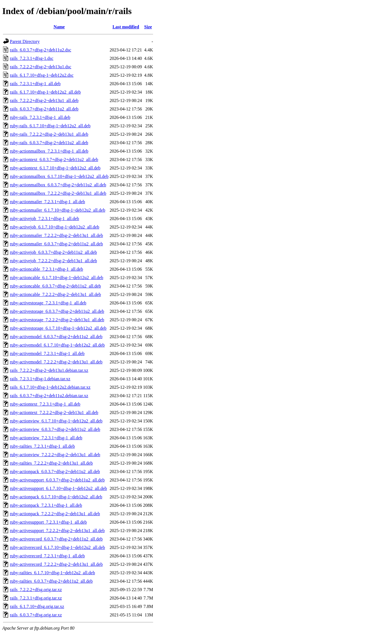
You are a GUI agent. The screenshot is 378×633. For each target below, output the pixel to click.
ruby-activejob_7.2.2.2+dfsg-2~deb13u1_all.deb (53, 260)
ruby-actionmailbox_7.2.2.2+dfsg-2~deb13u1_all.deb (58, 193)
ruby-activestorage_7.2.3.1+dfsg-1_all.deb (48, 302)
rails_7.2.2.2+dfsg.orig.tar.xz (36, 589)
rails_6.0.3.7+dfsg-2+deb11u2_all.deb (44, 109)
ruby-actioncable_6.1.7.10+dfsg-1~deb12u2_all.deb (56, 277)
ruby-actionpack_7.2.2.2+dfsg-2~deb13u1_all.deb (55, 513)
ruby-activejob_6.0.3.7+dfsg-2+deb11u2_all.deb (53, 252)
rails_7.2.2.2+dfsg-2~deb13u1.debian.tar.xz (49, 370)
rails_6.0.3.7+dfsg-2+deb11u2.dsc (40, 50)
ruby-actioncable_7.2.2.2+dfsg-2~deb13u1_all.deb (55, 294)
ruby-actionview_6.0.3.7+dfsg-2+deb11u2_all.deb (55, 429)
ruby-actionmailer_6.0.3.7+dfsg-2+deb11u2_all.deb (56, 243)
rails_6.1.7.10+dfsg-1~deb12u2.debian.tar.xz (50, 387)
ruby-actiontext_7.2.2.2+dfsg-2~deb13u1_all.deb (54, 412)
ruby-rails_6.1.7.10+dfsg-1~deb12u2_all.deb (50, 125)
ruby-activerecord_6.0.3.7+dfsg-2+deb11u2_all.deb (56, 539)
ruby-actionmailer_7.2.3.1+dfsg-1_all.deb (47, 201)
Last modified (125, 26)
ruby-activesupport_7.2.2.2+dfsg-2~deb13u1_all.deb (57, 530)
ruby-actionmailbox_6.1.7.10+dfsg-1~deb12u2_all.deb (59, 176)
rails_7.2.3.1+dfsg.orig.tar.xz (36, 598)
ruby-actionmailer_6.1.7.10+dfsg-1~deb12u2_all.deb (57, 210)
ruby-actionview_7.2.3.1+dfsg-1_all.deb (46, 437)
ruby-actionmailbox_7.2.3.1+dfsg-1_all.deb (49, 151)
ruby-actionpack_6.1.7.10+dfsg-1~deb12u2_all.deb (56, 496)
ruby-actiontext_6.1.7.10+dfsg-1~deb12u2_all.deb (55, 168)
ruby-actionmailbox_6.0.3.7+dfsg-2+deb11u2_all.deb (58, 184)
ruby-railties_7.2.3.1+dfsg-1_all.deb (42, 446)
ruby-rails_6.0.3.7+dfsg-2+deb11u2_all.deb (49, 142)
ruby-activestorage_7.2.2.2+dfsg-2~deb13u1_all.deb (57, 319)
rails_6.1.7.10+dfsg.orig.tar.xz (37, 606)
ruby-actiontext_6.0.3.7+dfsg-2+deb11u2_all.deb (54, 159)
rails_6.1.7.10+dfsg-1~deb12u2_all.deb (45, 92)
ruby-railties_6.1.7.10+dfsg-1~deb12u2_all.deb (52, 572)
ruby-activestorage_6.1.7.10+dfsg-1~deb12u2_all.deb (58, 328)
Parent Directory (25, 41)
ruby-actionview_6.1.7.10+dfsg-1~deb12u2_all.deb (56, 421)
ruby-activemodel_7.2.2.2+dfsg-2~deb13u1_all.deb (56, 362)
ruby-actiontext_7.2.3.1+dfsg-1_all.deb (45, 404)
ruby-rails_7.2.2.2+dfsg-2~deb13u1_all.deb (49, 134)
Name (59, 26)
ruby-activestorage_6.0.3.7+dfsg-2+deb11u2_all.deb (57, 311)
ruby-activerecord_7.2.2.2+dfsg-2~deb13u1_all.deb (56, 564)
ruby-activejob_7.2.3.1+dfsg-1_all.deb (44, 218)
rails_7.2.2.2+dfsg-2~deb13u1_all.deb (44, 100)
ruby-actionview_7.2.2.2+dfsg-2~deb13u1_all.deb (55, 454)
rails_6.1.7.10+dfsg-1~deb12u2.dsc (42, 75)
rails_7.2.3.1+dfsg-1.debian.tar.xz (40, 378)
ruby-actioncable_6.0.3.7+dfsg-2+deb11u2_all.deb (55, 286)
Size (148, 26)
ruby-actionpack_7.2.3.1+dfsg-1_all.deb (46, 505)
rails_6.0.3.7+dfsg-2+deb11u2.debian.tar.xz (49, 395)
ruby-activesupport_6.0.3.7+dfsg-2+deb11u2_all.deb (57, 480)
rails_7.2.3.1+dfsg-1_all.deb (35, 83)
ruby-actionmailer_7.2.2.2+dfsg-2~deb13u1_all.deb (56, 235)
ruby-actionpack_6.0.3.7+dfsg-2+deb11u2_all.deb (55, 471)
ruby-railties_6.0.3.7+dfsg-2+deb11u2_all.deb (51, 581)
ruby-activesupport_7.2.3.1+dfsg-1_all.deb (48, 522)
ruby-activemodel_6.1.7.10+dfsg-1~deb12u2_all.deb (57, 345)
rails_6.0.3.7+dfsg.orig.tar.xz (36, 614)
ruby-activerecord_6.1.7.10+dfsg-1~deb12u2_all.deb (57, 547)
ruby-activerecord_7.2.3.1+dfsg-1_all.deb (47, 555)
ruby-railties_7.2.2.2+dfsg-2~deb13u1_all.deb (51, 463)
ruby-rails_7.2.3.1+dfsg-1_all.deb (40, 117)
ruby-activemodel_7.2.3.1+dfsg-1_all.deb (47, 353)
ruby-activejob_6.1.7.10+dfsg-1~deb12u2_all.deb (54, 227)
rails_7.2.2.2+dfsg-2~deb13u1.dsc (40, 66)
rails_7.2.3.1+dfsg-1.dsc (31, 58)
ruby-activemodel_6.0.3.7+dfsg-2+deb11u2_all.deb (56, 336)
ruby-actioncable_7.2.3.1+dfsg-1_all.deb (46, 269)
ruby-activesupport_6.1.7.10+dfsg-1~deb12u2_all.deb (58, 488)
